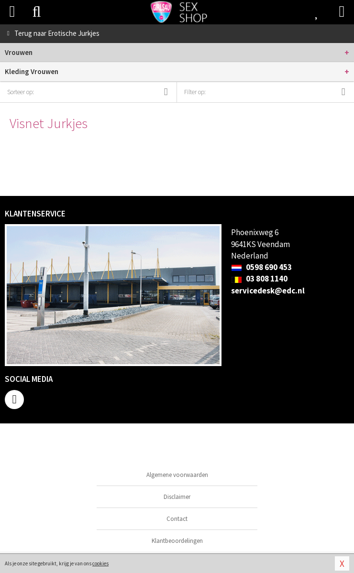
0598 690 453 (261, 267)
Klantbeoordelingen (177, 541)
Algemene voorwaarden (177, 475)
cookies (100, 563)
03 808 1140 (259, 278)
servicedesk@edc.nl (268, 290)
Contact (177, 519)
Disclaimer (177, 497)
